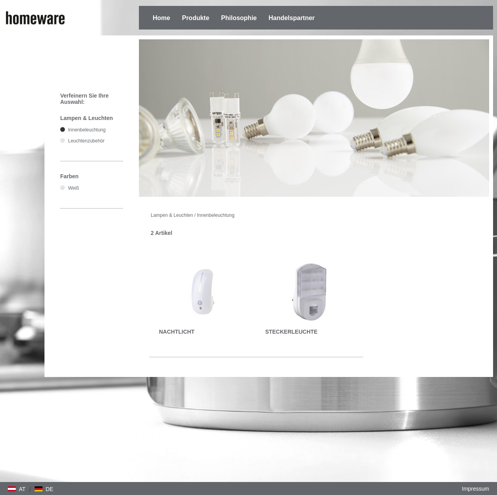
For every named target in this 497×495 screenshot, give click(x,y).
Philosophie (239, 18)
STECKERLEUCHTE (291, 332)
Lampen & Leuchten (172, 215)
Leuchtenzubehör (86, 141)
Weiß (73, 188)
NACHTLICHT (176, 332)
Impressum (475, 489)
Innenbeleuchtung (215, 215)
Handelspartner (291, 18)
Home (161, 18)
